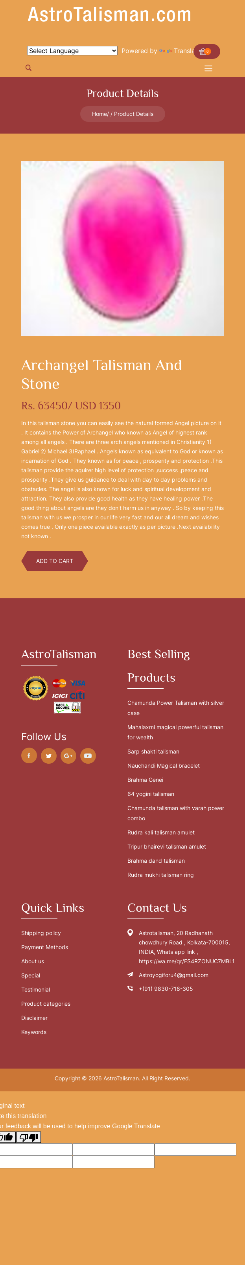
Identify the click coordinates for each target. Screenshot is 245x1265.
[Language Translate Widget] (72, 50)
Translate (180, 51)
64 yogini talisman (150, 793)
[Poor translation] (28, 1137)
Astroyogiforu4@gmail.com (173, 975)
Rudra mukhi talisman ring (160, 874)
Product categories (45, 1003)
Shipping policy (41, 933)
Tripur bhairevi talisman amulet (166, 846)
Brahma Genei (145, 779)
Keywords (33, 1031)
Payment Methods (44, 947)
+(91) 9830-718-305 (166, 988)
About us (32, 961)
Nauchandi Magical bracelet (163, 765)
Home (99, 113)
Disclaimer (34, 1017)
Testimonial (35, 989)
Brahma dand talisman (156, 860)
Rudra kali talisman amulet (161, 832)
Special (30, 975)
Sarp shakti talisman (153, 751)
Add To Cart (54, 560)
